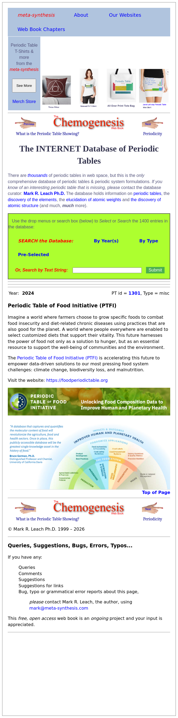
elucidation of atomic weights (93, 199)
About (81, 15)
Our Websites (125, 15)
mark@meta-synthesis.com (58, 608)
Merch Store (24, 101)
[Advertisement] (89, 672)
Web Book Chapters (41, 29)
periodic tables (147, 193)
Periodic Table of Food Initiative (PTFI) (57, 357)
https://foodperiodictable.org (77, 380)
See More (24, 86)
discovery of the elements (32, 199)
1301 (135, 293)
